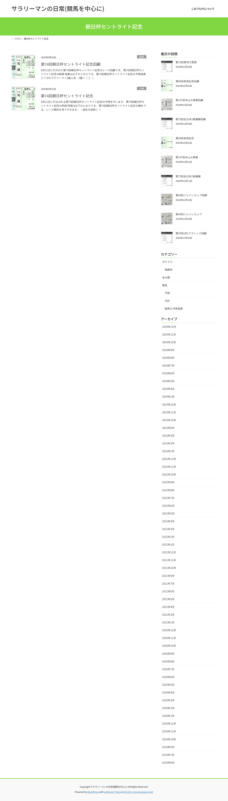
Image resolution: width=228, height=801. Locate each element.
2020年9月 (168, 653)
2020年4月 (168, 692)
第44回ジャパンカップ (189, 214)
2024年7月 (168, 365)
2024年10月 (169, 342)
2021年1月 (168, 622)
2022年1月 (168, 544)
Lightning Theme (113, 791)
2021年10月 (169, 568)
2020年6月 (168, 677)
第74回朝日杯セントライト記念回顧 (70, 64)
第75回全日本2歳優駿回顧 (191, 119)
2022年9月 (168, 482)
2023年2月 (168, 443)
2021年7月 (168, 583)
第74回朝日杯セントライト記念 (67, 95)
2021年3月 (168, 614)
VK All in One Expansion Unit (138, 791)
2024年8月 (168, 358)
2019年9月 (168, 747)
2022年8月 (168, 490)
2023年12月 (169, 404)
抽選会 (168, 269)
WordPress (93, 791)
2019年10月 (169, 739)
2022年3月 (168, 529)
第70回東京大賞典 (186, 62)
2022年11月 (169, 466)
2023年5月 (168, 435)
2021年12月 (169, 552)
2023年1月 (168, 451)
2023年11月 (169, 412)
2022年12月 (169, 459)
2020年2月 (168, 708)
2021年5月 (168, 599)
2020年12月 (169, 630)
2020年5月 (168, 685)
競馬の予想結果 (174, 308)
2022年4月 (168, 521)
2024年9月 (168, 350)
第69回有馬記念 (185, 138)
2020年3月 (168, 700)
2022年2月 (168, 537)
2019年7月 (168, 755)
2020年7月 (168, 669)
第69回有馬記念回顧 (187, 81)
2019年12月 (169, 723)
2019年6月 (168, 762)
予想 (141, 88)
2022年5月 (168, 513)
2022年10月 (169, 474)
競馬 (141, 57)
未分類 (166, 277)
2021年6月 (168, 591)
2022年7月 (168, 498)
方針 (167, 301)
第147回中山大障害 (187, 157)
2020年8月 (168, 661)
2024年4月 (168, 389)
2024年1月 (168, 396)
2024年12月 (169, 326)
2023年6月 (168, 428)
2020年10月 (169, 645)
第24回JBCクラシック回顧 (191, 233)
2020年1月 (168, 716)
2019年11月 (169, 731)
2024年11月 (169, 334)
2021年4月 (168, 607)
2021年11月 (169, 560)
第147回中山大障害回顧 (189, 100)
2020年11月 (169, 638)
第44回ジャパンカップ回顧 (191, 195)
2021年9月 (168, 576)
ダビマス (167, 262)
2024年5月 (168, 381)
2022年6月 (168, 505)
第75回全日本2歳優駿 (188, 176)
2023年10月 (169, 420)
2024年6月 (168, 373)
